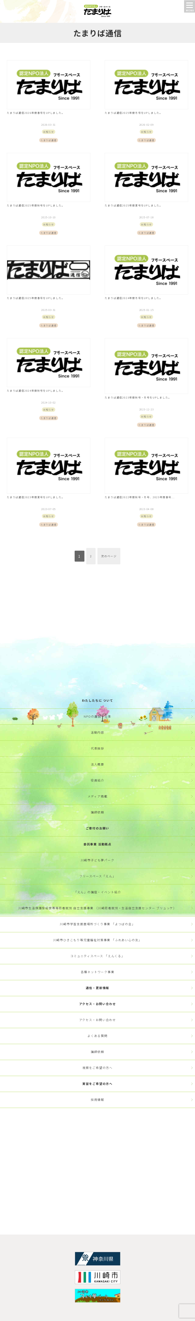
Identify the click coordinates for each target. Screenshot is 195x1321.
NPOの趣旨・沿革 (97, 716)
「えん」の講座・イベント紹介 (97, 892)
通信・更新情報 (97, 988)
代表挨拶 (97, 748)
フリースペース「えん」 (97, 876)
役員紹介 (97, 780)
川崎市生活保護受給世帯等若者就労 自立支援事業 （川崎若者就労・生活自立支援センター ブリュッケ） (97, 908)
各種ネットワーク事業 (97, 972)
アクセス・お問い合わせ (97, 1004)
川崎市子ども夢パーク (97, 860)
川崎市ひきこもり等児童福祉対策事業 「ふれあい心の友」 (97, 940)
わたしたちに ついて (97, 700)
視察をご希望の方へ (97, 1068)
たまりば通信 (49, 140)
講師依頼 (97, 812)
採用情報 (97, 1099)
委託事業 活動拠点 (97, 844)
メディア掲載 (98, 796)
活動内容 (97, 732)
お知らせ (48, 131)
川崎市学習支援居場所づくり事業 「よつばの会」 (97, 924)
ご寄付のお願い (97, 828)
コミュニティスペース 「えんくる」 (97, 956)
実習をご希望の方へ (97, 1083)
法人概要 (97, 764)
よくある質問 (97, 1036)
